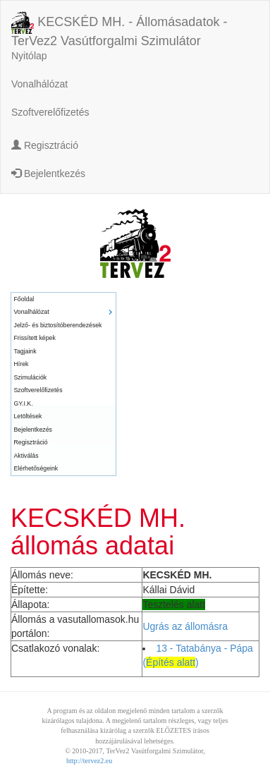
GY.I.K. (23, 403)
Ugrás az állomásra (185, 626)
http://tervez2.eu (89, 761)
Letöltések (28, 416)
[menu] (63, 384)
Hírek (21, 363)
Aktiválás (26, 455)
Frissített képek (35, 337)
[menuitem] (63, 299)
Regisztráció (44, 145)
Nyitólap (29, 55)
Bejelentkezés (48, 173)
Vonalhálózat (39, 84)
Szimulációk (30, 377)
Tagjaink (25, 351)
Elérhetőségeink (36, 468)
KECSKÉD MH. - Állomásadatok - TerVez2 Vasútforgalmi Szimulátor (119, 23)
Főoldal (24, 299)
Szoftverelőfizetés (50, 112)
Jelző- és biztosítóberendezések (58, 325)
